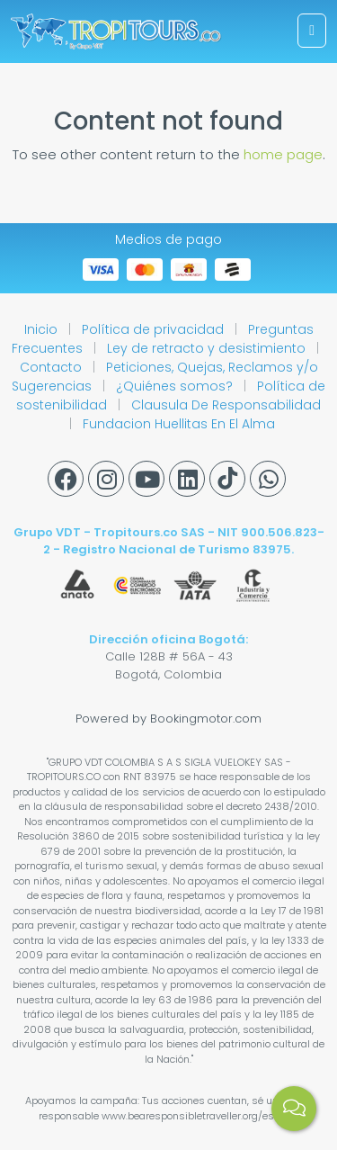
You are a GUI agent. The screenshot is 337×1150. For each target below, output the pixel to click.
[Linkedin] (187, 479)
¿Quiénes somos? (176, 386)
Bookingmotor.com (206, 718)
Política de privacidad (154, 329)
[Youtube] (146, 479)
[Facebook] (66, 479)
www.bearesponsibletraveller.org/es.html (200, 1116)
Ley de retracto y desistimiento (208, 348)
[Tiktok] (227, 479)
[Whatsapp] (268, 479)
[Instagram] (106, 479)
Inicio (42, 329)
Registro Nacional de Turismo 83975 (177, 549)
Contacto (52, 367)
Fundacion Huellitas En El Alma (179, 424)
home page (283, 154)
